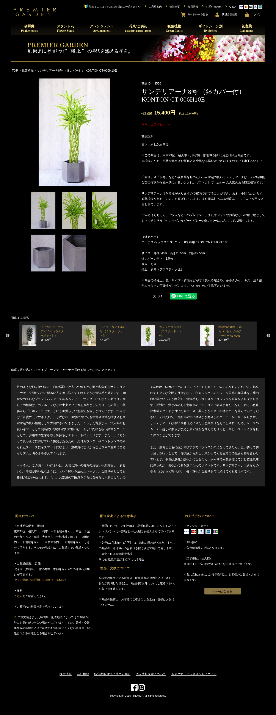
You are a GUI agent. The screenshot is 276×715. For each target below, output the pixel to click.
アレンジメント (102, 28)
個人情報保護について (151, 674)
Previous (7, 336)
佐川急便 (47, 580)
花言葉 (246, 28)
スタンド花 (65, 28)
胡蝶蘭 (29, 28)
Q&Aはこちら (222, 591)
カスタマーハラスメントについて (193, 674)
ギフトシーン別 (210, 28)
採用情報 (66, 674)
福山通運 (35, 580)
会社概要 (83, 674)
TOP (15, 70)
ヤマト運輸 (21, 580)
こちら (18, 596)
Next (268, 336)
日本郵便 (60, 580)
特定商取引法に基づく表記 (112, 674)
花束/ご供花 (138, 28)
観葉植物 (174, 28)
